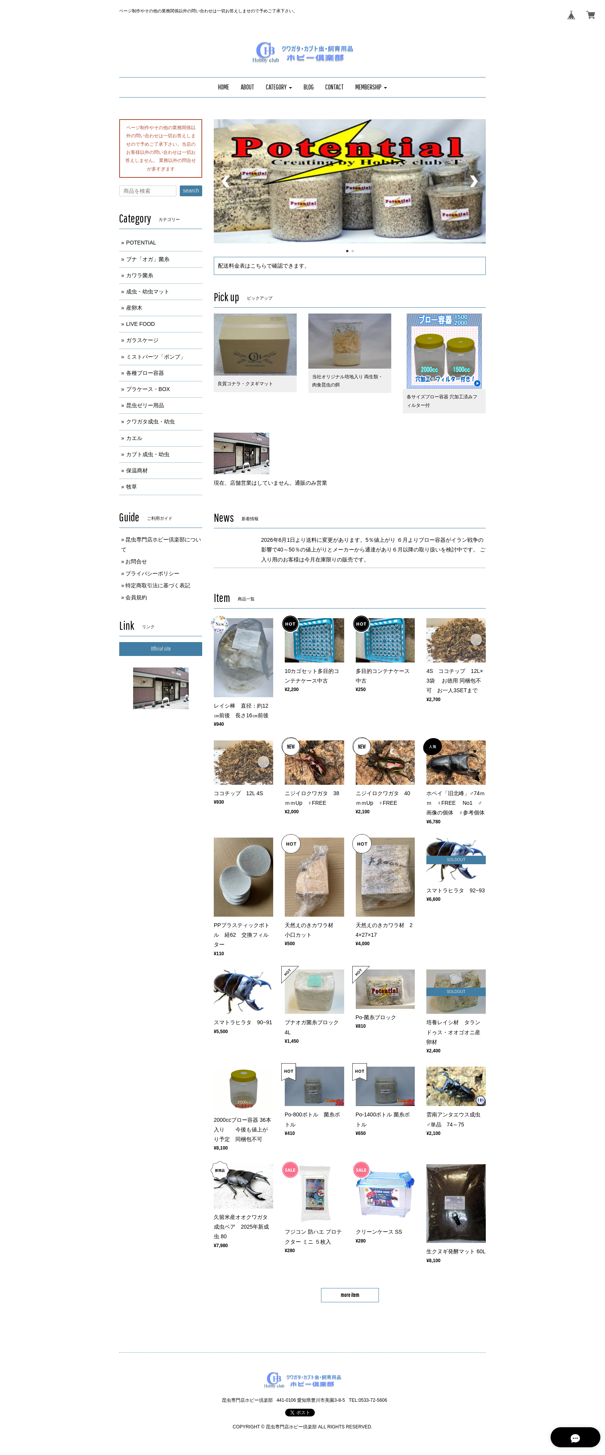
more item (350, 1295)
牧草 (131, 487)
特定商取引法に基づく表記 (157, 585)
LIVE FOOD (140, 324)
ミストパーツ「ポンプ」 (156, 357)
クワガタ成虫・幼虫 (150, 421)
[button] (279, 87)
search (191, 190)
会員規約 (136, 597)
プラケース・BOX (148, 389)
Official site (161, 649)
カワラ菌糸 (139, 275)
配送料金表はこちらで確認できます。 (264, 266)
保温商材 (137, 470)
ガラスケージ (142, 340)
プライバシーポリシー (152, 573)
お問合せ (136, 561)
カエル (134, 438)
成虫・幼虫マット (147, 291)
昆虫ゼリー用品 (145, 405)
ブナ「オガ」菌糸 (147, 259)
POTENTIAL (141, 242)
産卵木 (134, 308)
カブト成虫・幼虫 (147, 454)
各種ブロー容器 (145, 373)
